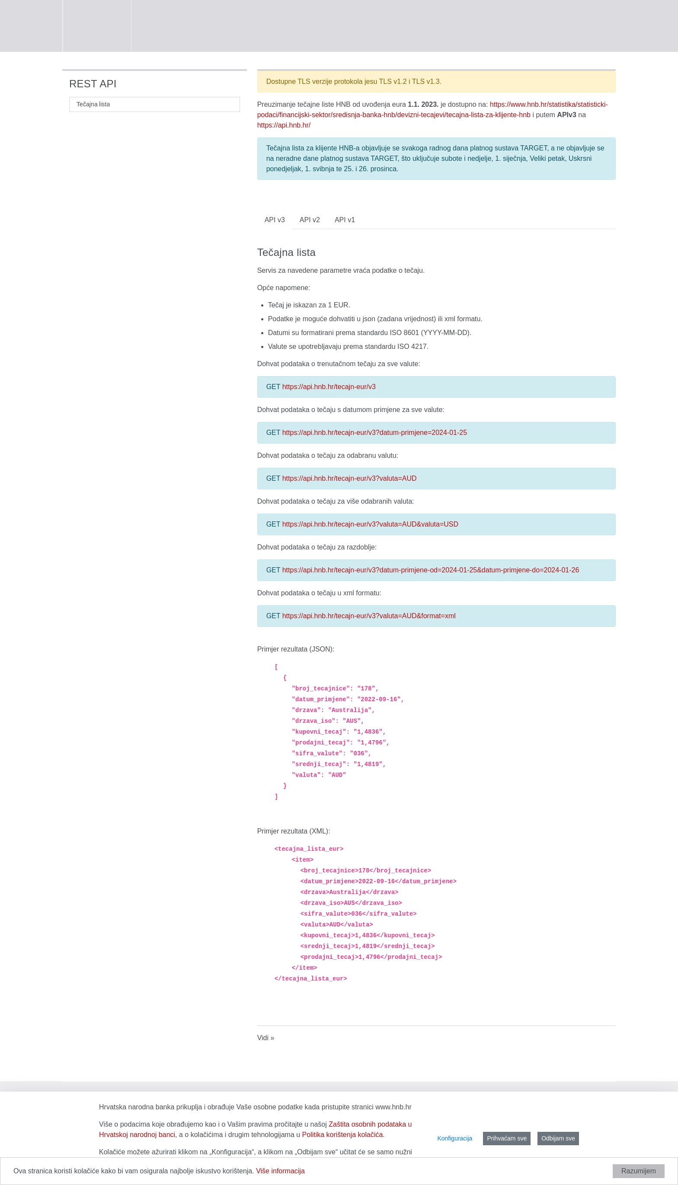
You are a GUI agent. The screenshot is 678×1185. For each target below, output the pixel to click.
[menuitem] (91, 104)
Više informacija (280, 1171)
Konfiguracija (454, 1138)
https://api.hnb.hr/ (284, 125)
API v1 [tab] (345, 220)
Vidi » (266, 1037)
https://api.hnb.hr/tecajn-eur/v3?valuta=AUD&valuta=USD (370, 524)
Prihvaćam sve (507, 1138)
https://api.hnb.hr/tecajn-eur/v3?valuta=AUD (349, 478)
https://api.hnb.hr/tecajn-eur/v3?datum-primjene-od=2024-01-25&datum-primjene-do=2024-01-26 (430, 570)
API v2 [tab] (310, 220)
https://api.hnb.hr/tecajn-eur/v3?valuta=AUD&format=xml (369, 616)
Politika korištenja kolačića (342, 1134)
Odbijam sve (558, 1138)
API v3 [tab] (275, 220)
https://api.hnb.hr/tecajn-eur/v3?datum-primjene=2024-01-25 (374, 432)
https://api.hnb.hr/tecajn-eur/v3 (329, 386)
